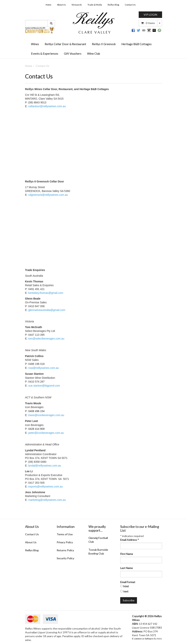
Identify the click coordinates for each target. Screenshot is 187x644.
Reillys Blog (113, 4)
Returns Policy (65, 550)
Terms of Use (65, 534)
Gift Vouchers (72, 53)
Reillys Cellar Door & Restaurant (65, 44)
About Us (61, 4)
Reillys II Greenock (104, 44)
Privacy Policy (65, 542)
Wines (35, 44)
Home (48, 4)
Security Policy (65, 558)
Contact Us (130, 4)
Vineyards (77, 4)
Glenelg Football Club (98, 539)
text (125, 591)
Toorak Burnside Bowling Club (98, 551)
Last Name (126, 568)
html (126, 586)
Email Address (129, 539)
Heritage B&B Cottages (136, 44)
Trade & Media (95, 4)
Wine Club (93, 53)
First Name (126, 553)
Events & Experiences (44, 53)
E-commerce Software (143, 638)
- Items (148, 23)
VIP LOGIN (150, 14)
